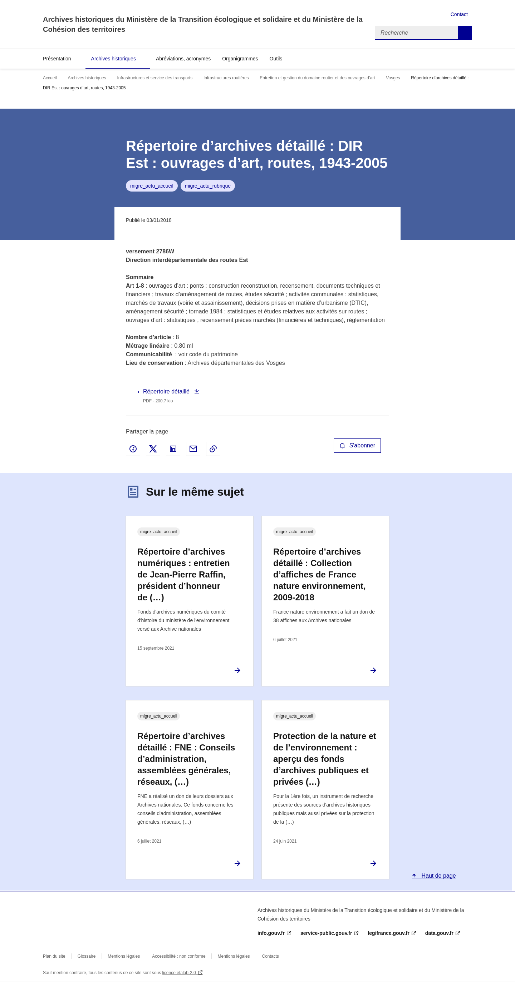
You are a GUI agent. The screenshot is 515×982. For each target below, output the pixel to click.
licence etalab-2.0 (179, 972)
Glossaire (87, 956)
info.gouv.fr (271, 933)
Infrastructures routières (226, 77)
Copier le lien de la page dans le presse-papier (213, 449)
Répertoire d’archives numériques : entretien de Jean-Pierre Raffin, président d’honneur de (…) (183, 574)
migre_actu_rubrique (208, 186)
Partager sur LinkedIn (173, 449)
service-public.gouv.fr (326, 933)
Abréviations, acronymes (183, 58)
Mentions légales (124, 956)
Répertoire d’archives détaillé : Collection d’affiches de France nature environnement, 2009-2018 (319, 574)
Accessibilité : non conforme (178, 956)
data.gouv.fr (439, 933)
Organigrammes (240, 58)
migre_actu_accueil (151, 186)
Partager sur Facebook (133, 449)
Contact (459, 14)
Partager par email (193, 449)
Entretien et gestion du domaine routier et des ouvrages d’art (317, 77)
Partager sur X (153, 449)
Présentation (57, 58)
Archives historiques (113, 58)
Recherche (465, 33)
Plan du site (54, 956)
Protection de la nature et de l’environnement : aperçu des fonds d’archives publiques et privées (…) (324, 759)
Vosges (393, 77)
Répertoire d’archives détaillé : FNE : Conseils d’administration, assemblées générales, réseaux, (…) (186, 759)
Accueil (50, 77)
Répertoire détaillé (167, 391)
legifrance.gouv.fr (388, 933)
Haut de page (438, 876)
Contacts (270, 956)
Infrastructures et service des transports (154, 77)
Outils (276, 58)
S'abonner (357, 445)
